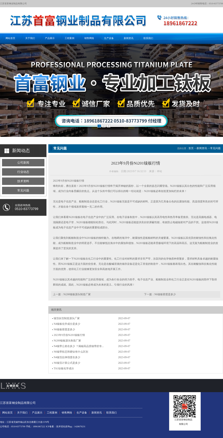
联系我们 (148, 38)
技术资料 (23, 181)
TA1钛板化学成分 (64, 368)
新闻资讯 (128, 38)
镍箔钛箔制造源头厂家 (67, 318)
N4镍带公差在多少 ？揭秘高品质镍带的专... (79, 346)
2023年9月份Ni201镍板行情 (69, 335)
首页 (191, 148)
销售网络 (89, 38)
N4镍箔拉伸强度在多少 (67, 357)
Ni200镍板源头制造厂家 (77, 294)
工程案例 (69, 38)
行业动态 (23, 171)
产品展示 (50, 38)
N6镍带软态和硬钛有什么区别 (71, 351)
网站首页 (10, 38)
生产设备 (109, 38)
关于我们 (30, 38)
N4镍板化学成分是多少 (67, 324)
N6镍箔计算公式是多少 (67, 363)
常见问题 (23, 190)
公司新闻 (23, 162)
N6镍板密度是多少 (165, 294)
